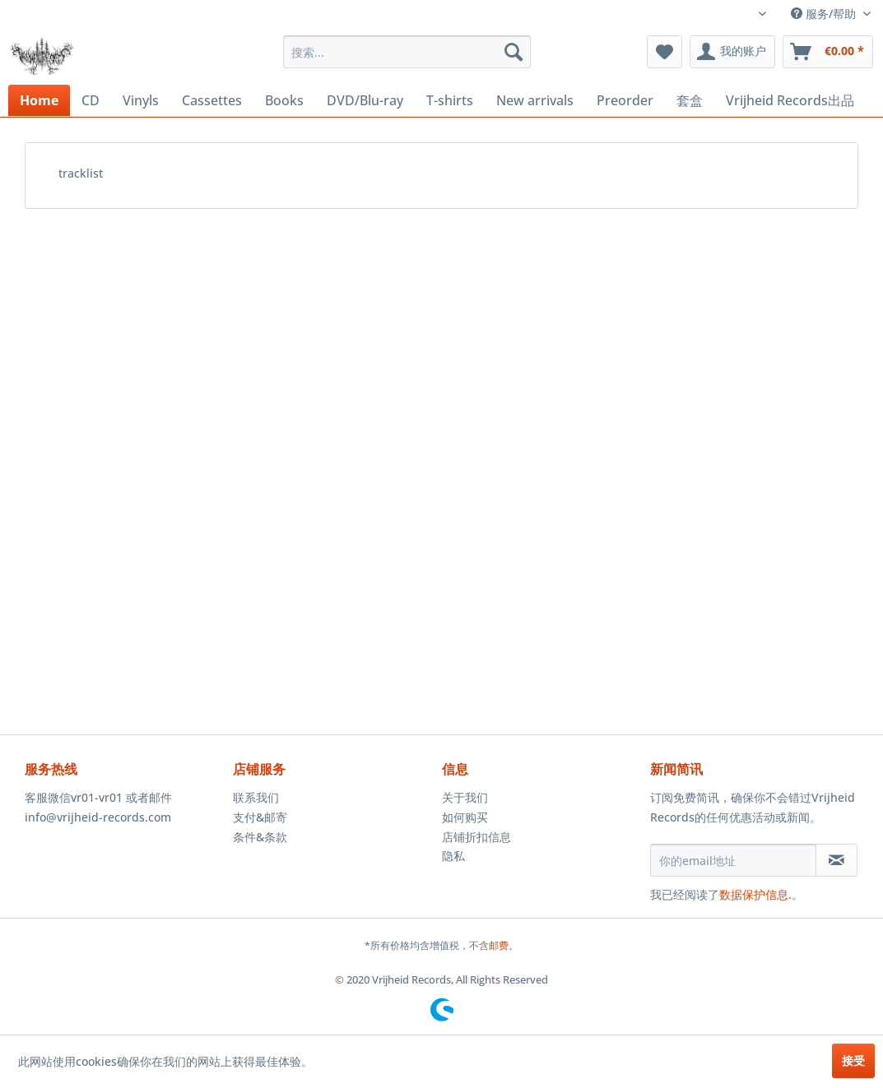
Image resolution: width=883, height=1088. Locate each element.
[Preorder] (625, 100)
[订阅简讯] (836, 860)
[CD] (90, 100)
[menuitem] (406, 51)
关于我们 (465, 797)
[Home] (39, 100)
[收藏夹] (664, 51)
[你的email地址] (733, 860)
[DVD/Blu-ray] (365, 100)
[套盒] (689, 101)
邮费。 (503, 945)
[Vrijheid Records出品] (790, 101)
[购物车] (828, 51)
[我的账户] (732, 51)
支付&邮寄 (260, 817)
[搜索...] (406, 51)
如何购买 (465, 817)
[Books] (284, 100)
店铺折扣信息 (476, 837)
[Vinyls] (140, 100)
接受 (853, 1060)
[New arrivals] (535, 100)
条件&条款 (260, 837)
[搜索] (513, 51)
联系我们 (256, 797)
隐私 (453, 855)
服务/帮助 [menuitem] (825, 13)
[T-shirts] (450, 100)
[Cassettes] (211, 100)
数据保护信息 (753, 894)
